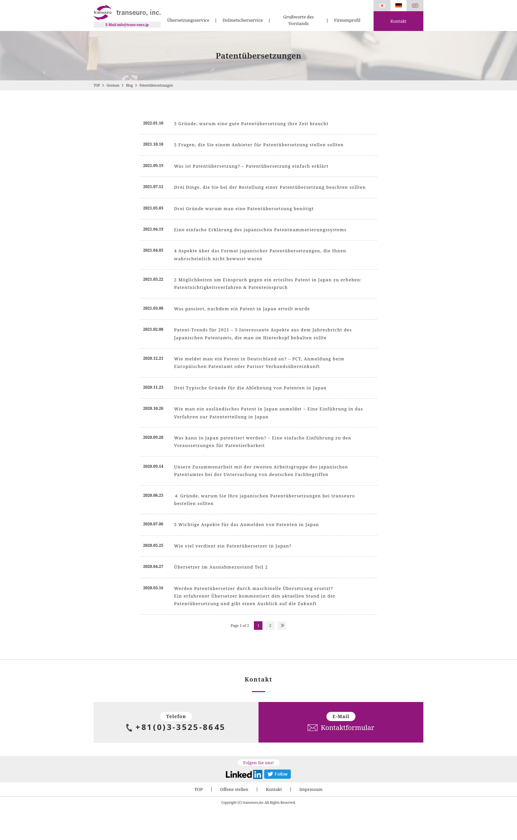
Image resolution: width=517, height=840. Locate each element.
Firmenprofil (347, 20)
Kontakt (398, 21)
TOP (97, 85)
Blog (129, 85)
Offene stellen (234, 789)
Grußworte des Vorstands (298, 20)
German (112, 85)
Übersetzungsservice (188, 20)
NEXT (282, 625)
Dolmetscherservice (243, 20)
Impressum (310, 789)
